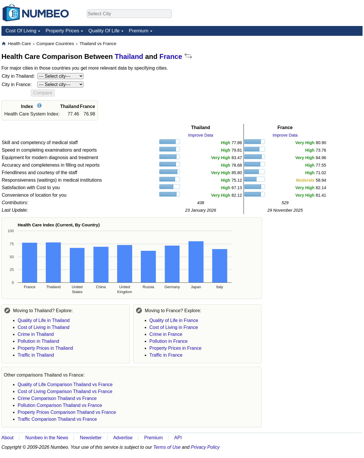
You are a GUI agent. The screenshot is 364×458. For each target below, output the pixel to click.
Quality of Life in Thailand (44, 320)
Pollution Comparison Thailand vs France (60, 405)
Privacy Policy (205, 447)
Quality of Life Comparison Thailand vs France (65, 384)
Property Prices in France (175, 348)
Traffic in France (166, 355)
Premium (138, 30)
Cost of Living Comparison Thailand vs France (65, 391)
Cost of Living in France (173, 327)
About (7, 437)
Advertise (123, 437)
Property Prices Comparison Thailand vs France (67, 412)
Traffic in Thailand (36, 355)
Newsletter (91, 437)
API (178, 437)
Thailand (129, 56)
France (170, 56)
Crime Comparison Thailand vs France (57, 398)
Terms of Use (167, 447)
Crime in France (165, 334)
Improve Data (200, 135)
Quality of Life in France (173, 320)
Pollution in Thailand (38, 341)
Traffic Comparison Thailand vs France (57, 419)
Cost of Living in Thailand (43, 327)
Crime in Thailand (36, 334)
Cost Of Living (20, 30)
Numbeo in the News (46, 437)
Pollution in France (168, 341)
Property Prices (62, 30)
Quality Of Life (104, 30)
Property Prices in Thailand (45, 348)
